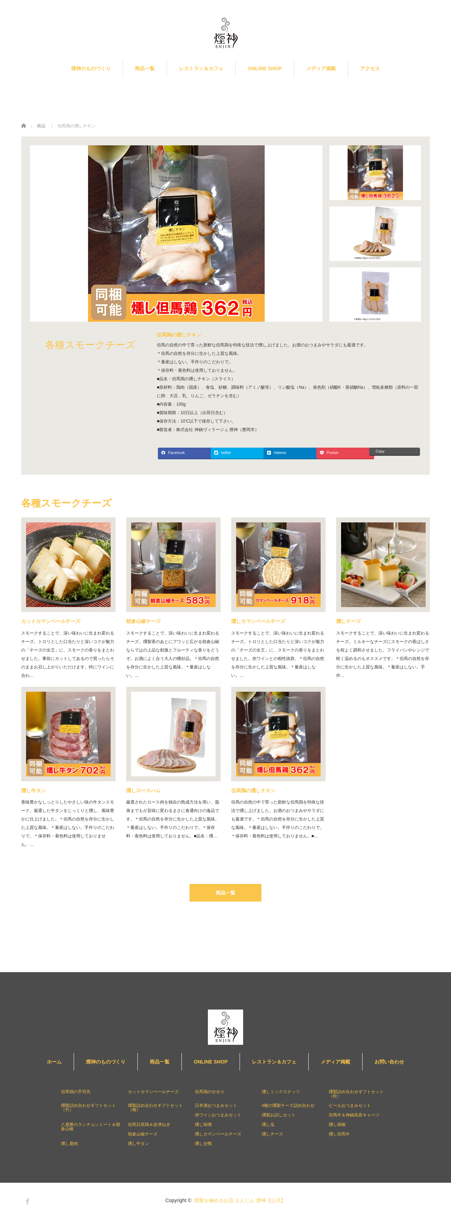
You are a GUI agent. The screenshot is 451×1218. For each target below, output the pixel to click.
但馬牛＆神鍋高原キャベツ (354, 1115)
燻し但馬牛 (339, 1134)
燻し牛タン (33, 790)
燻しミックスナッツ (281, 1092)
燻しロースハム (143, 790)
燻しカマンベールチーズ (258, 621)
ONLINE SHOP (265, 68)
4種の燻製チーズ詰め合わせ (288, 1105)
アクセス (370, 68)
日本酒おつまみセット (216, 1105)
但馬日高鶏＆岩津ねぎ (149, 1124)
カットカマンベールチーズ (50, 621)
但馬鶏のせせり (209, 1092)
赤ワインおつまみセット (218, 1115)
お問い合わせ (389, 1062)
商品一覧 (145, 68)
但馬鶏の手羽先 (76, 1092)
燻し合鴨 (203, 1143)
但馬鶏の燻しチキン (253, 790)
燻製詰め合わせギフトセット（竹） (88, 1107)
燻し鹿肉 (69, 1143)
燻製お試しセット (279, 1115)
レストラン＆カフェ (201, 68)
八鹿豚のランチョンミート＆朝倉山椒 (90, 1126)
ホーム (54, 1062)
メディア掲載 (321, 68)
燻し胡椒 (337, 1124)
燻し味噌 (203, 1124)
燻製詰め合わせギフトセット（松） (356, 1094)
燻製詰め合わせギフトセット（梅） (155, 1107)
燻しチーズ (348, 621)
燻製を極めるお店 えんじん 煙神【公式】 (240, 1200)
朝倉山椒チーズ (143, 621)
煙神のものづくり (91, 68)
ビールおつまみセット (350, 1105)
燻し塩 (268, 1124)
